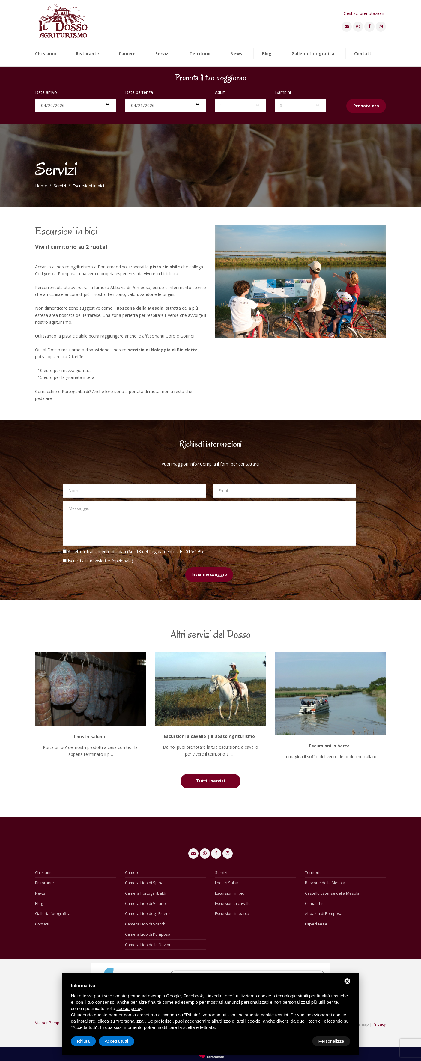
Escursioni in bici (230, 893)
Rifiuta (299, 1041)
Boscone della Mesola (325, 882)
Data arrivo (46, 92)
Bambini (283, 92)
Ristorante (87, 53)
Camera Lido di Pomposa (147, 934)
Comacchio (315, 903)
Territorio (200, 53)
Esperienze (316, 924)
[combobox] (240, 105)
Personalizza (90, 1041)
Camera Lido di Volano (145, 903)
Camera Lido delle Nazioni (148, 944)
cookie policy (129, 1008)
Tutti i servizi (210, 781)
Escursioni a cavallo (233, 903)
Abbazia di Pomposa (323, 913)
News (236, 53)
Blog (267, 53)
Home (41, 186)
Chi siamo (45, 53)
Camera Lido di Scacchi (145, 924)
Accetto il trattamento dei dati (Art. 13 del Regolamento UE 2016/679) (135, 551)
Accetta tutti (332, 1041)
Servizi (162, 53)
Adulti (220, 92)
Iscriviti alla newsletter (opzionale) (100, 561)
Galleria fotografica (312, 53)
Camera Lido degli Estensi (148, 913)
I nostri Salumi (227, 882)
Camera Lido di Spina (144, 882)
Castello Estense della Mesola (332, 893)
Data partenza (139, 92)
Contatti (363, 53)
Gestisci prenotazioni (364, 13)
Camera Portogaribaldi (145, 893)
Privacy (379, 1024)
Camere (127, 53)
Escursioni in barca (232, 913)
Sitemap (361, 1024)
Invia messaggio (209, 574)
